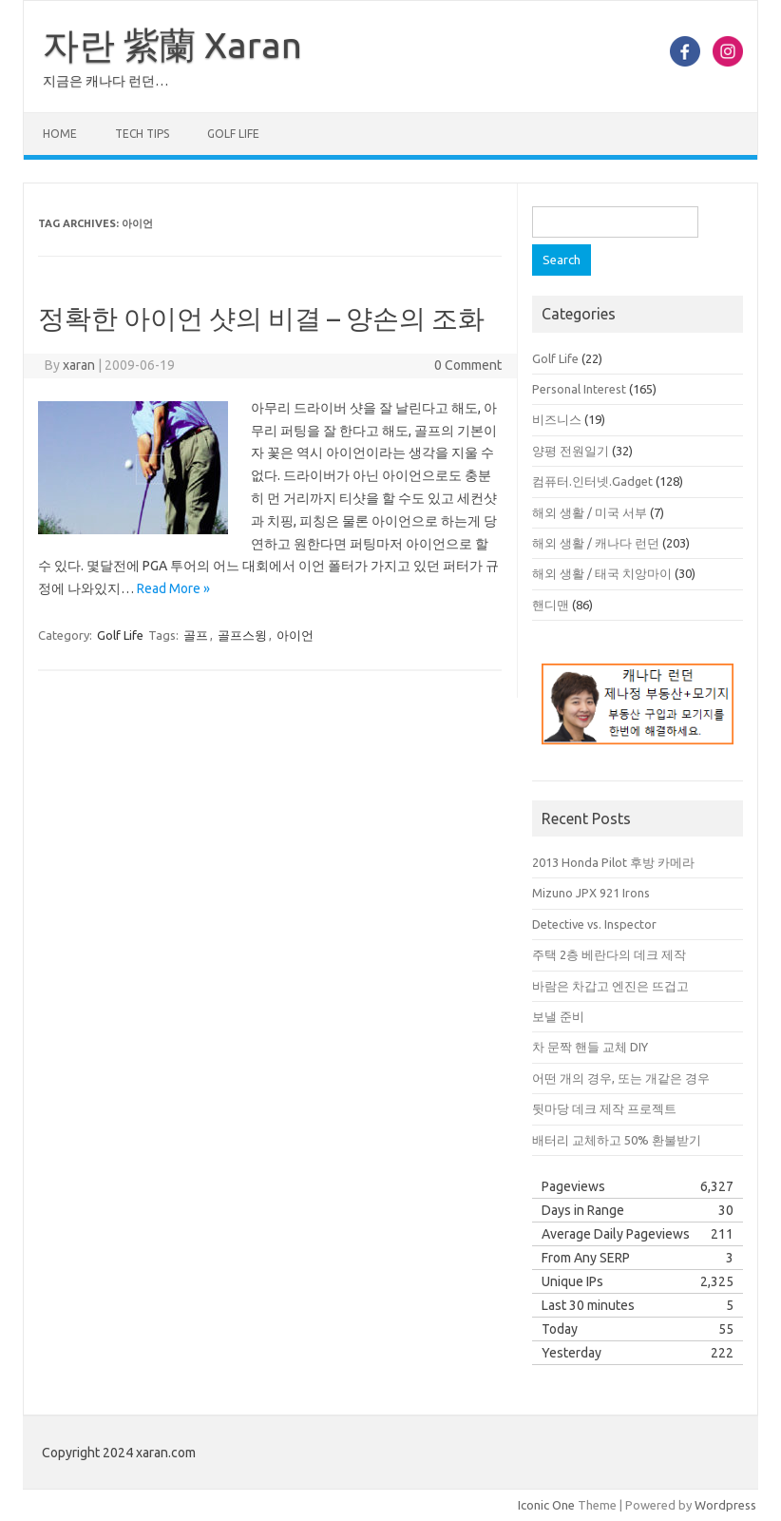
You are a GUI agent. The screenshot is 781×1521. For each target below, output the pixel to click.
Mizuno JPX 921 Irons (591, 892)
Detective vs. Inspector (594, 924)
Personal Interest (579, 388)
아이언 (295, 635)
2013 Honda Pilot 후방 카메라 (613, 862)
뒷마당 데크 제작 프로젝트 (604, 1108)
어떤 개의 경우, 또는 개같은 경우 (621, 1078)
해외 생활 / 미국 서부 (589, 512)
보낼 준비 (558, 1016)
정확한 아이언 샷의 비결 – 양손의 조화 (261, 318)
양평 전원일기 (570, 450)
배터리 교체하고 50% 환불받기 (616, 1139)
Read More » (173, 588)
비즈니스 (556, 419)
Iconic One (546, 1504)
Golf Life (233, 133)
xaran (79, 365)
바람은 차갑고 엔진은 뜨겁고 (610, 985)
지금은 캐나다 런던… (105, 80)
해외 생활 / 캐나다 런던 (595, 542)
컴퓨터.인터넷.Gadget (592, 481)
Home (60, 133)
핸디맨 (550, 604)
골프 (195, 635)
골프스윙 (242, 635)
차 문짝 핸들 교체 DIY (590, 1046)
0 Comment (468, 365)
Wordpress (725, 1504)
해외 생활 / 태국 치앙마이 (602, 573)
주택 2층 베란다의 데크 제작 (609, 954)
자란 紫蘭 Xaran (172, 45)
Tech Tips (142, 133)
